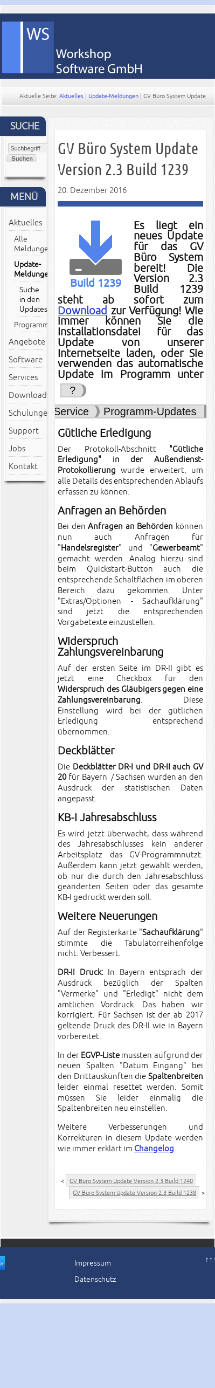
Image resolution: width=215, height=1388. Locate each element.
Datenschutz (95, 1279)
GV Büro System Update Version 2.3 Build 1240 (131, 1181)
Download (82, 311)
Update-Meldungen (113, 96)
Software (26, 359)
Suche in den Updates (31, 299)
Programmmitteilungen (28, 324)
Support (24, 430)
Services (23, 377)
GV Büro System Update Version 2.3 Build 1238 (134, 1193)
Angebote (26, 341)
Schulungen (26, 413)
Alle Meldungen (28, 244)
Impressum (92, 1263)
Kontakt (23, 466)
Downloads (26, 395)
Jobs (17, 448)
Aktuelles (71, 96)
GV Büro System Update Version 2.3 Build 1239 (128, 159)
